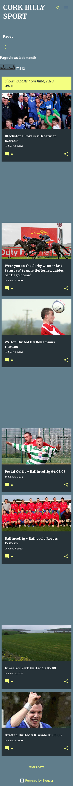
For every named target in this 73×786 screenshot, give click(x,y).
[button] (66, 154)
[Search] (58, 8)
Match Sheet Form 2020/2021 (21, 47)
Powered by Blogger (36, 780)
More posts (36, 767)
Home (52, 47)
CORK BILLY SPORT (24, 12)
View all (10, 86)
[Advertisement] (36, 192)
